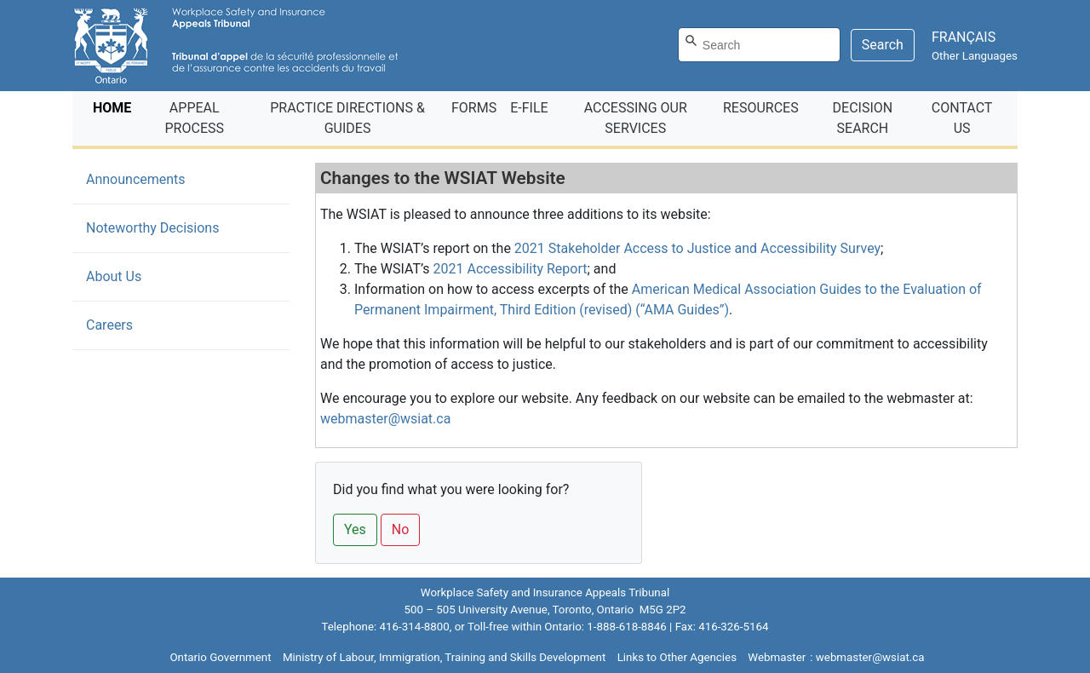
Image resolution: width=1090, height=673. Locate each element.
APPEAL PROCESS (194, 118)
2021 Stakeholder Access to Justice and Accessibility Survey (697, 248)
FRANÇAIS (963, 37)
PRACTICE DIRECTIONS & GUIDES (347, 118)
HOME (115, 106)
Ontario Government (220, 657)
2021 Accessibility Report (510, 269)
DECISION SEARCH (863, 118)
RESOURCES (761, 108)
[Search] (759, 44)
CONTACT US (962, 118)
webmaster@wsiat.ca (385, 419)
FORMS (473, 108)
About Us (113, 276)
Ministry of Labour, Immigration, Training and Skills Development (444, 657)
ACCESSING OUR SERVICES (635, 118)
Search (883, 45)
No (401, 529)
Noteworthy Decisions (152, 228)
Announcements (161, 178)
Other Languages (975, 55)
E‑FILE (529, 108)
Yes (355, 529)
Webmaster (777, 657)
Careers (109, 325)
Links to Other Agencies (677, 657)
